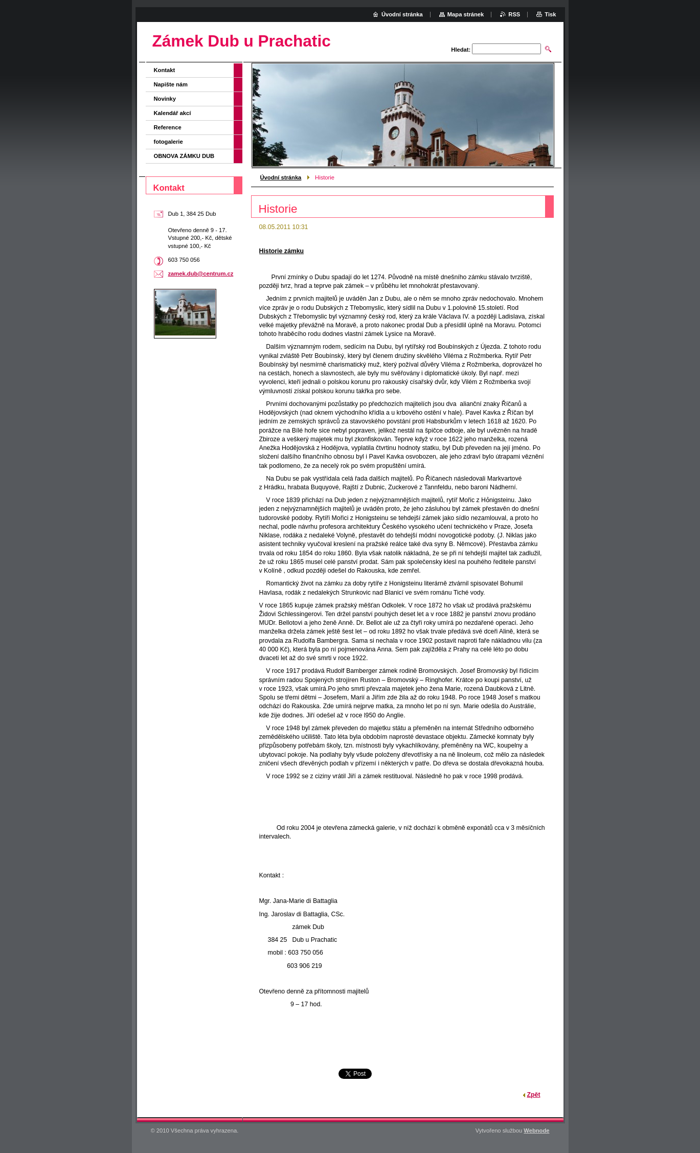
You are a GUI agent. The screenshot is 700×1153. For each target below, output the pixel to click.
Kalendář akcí (172, 113)
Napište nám (171, 84)
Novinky (165, 99)
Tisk (550, 14)
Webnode (536, 1130)
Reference (168, 127)
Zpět (533, 1094)
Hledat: (460, 50)
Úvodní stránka (281, 177)
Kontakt (164, 70)
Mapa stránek (465, 14)
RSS (514, 14)
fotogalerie (168, 142)
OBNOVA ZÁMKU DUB (184, 156)
